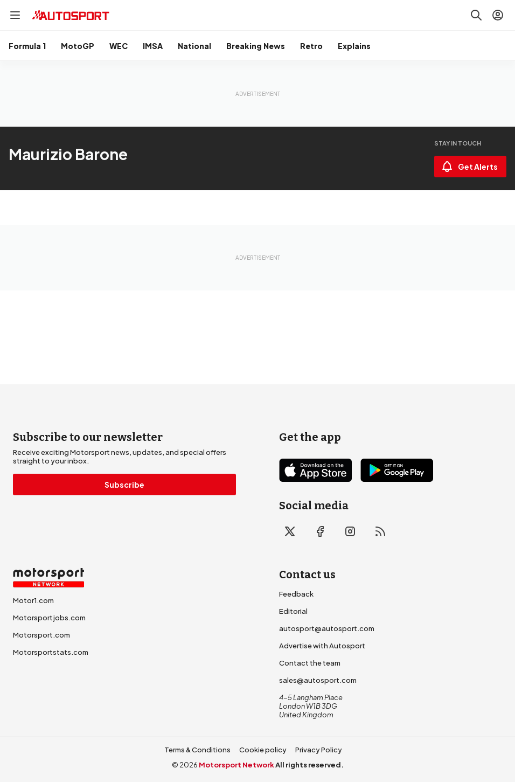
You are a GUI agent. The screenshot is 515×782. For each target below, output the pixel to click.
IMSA (153, 46)
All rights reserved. (309, 764)
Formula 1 (27, 46)
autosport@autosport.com (326, 628)
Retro (311, 46)
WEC (118, 46)
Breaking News (255, 46)
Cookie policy (263, 749)
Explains (354, 46)
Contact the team (309, 663)
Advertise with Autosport (322, 645)
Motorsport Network (236, 764)
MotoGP (77, 46)
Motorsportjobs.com (49, 617)
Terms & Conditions (197, 749)
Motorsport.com (41, 635)
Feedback (296, 594)
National (194, 46)
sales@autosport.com (318, 680)
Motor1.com (33, 600)
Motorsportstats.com (50, 652)
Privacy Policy (318, 749)
